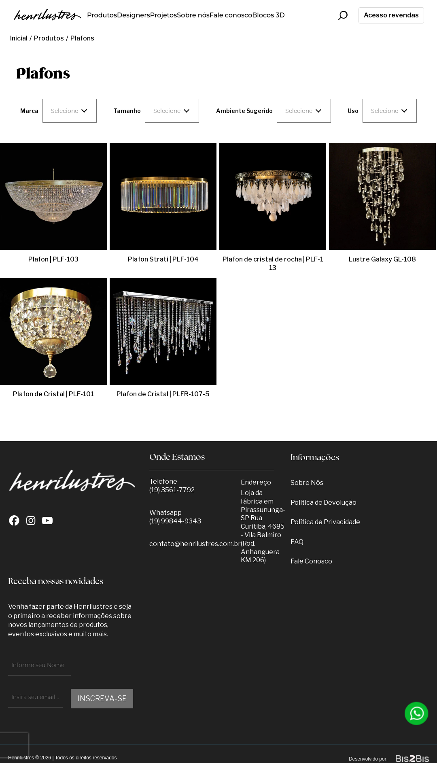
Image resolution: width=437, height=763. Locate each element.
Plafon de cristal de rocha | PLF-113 (273, 263)
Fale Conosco (311, 561)
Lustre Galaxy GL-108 (382, 259)
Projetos (163, 15)
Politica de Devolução (323, 502)
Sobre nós (193, 15)
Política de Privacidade (325, 522)
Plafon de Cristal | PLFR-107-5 (163, 394)
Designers (133, 15)
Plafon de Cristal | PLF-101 (53, 394)
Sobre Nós (307, 483)
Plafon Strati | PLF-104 (163, 259)
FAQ (297, 542)
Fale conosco (231, 15)
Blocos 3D (268, 15)
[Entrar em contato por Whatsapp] (417, 713)
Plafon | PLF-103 (53, 259)
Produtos (102, 15)
